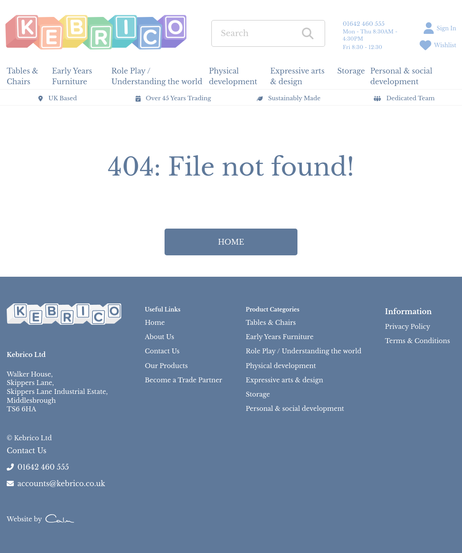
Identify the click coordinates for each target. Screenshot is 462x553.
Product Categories (272, 309)
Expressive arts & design (284, 380)
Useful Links (163, 309)
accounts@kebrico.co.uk (56, 483)
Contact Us (162, 351)
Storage (258, 394)
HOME (231, 242)
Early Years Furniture (280, 337)
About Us (159, 337)
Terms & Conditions (417, 341)
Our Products (166, 366)
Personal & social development (295, 409)
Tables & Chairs (271, 323)
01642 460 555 (364, 24)
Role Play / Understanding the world (303, 351)
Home (155, 323)
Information (408, 311)
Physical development (281, 366)
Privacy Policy (407, 327)
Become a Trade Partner (183, 380)
